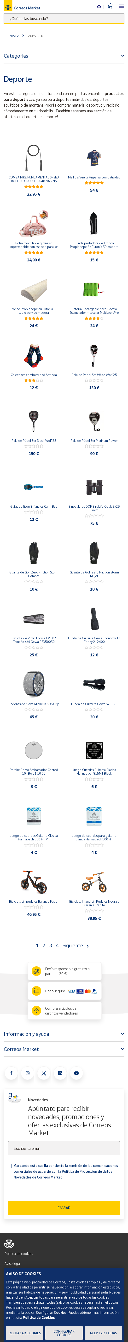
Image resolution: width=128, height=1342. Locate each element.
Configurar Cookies (64, 1333)
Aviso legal (13, 1263)
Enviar (64, 1208)
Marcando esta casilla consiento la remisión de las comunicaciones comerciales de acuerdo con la (65, 1171)
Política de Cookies (39, 1317)
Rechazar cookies (25, 1333)
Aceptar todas (103, 1333)
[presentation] (44, 1191)
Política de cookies (19, 1254)
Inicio (13, 35)
